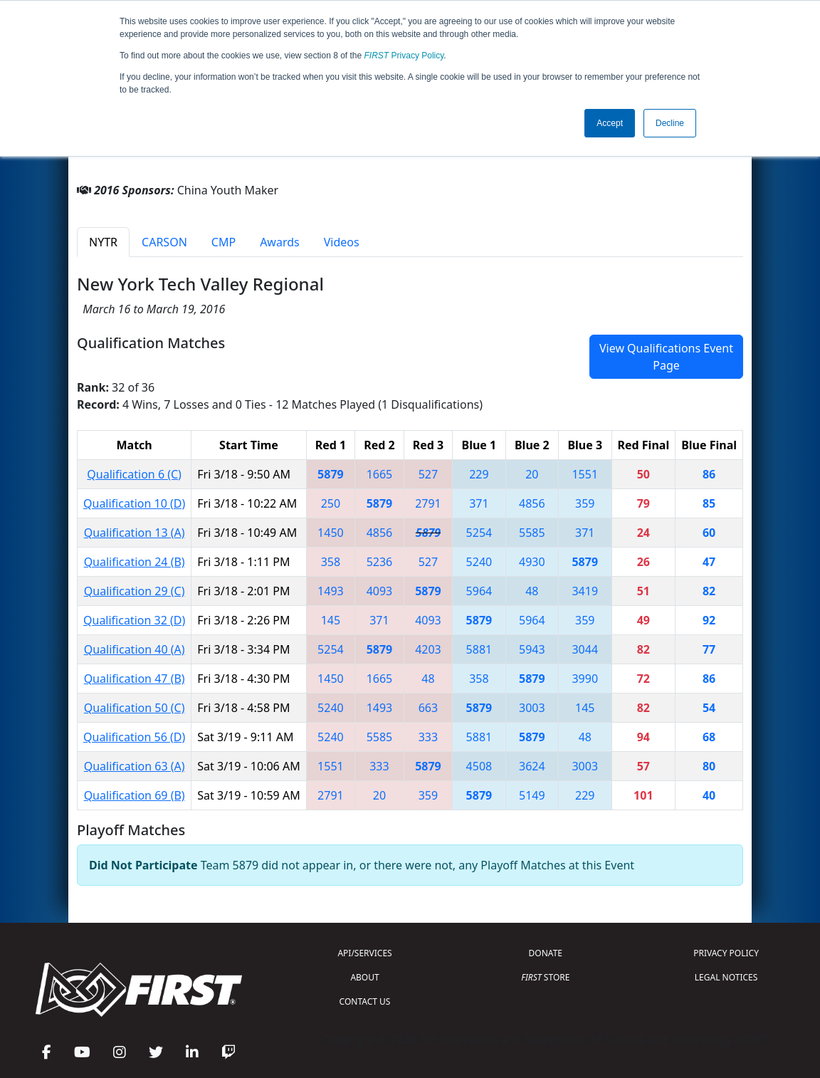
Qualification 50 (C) (134, 708)
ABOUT (364, 977)
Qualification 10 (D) (134, 503)
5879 (330, 474)
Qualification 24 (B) (134, 562)
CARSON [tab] (164, 242)
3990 (585, 678)
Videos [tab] (341, 242)
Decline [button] (670, 123)
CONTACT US (365, 1001)
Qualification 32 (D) (134, 620)
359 (584, 503)
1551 (585, 474)
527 (428, 474)
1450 (330, 532)
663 (428, 708)
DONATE (545, 953)
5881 (479, 649)
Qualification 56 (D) (134, 737)
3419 (585, 591)
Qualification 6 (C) (134, 474)
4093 (380, 591)
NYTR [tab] (103, 242)
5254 (479, 532)
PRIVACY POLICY (726, 953)
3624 (532, 766)
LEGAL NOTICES (726, 977)
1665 (380, 474)
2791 (428, 503)
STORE (545, 977)
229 (478, 474)
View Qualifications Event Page (666, 356)
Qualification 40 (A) (134, 649)
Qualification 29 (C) (134, 591)
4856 (532, 503)
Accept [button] (609, 123)
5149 (532, 795)
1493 (330, 591)
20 (531, 474)
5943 (532, 649)
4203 (428, 649)
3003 (532, 708)
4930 (532, 562)
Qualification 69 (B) (134, 795)
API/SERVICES (364, 953)
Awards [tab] (280, 242)
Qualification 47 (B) (134, 678)
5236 (380, 562)
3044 (585, 649)
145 (330, 620)
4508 (479, 766)
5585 (532, 532)
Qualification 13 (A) (134, 532)
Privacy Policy (404, 56)
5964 (479, 591)
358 (330, 562)
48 (531, 591)
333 (428, 737)
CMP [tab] (223, 242)
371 (478, 503)
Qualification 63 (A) (134, 766)
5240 (479, 562)
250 (330, 503)
